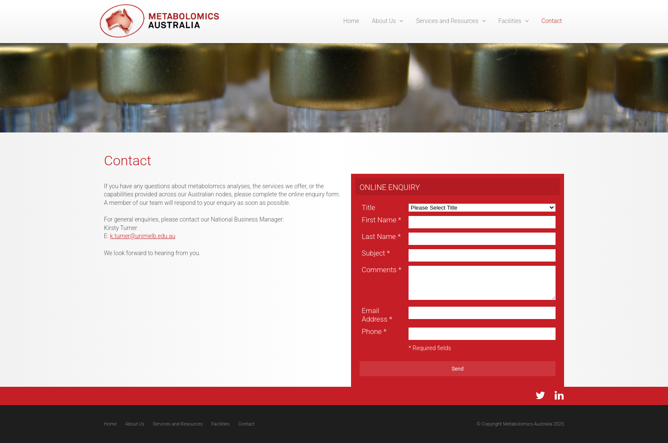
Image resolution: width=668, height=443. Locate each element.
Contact (246, 424)
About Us (134, 424)
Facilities (220, 424)
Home (110, 424)
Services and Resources (178, 424)
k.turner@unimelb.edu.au (142, 236)
